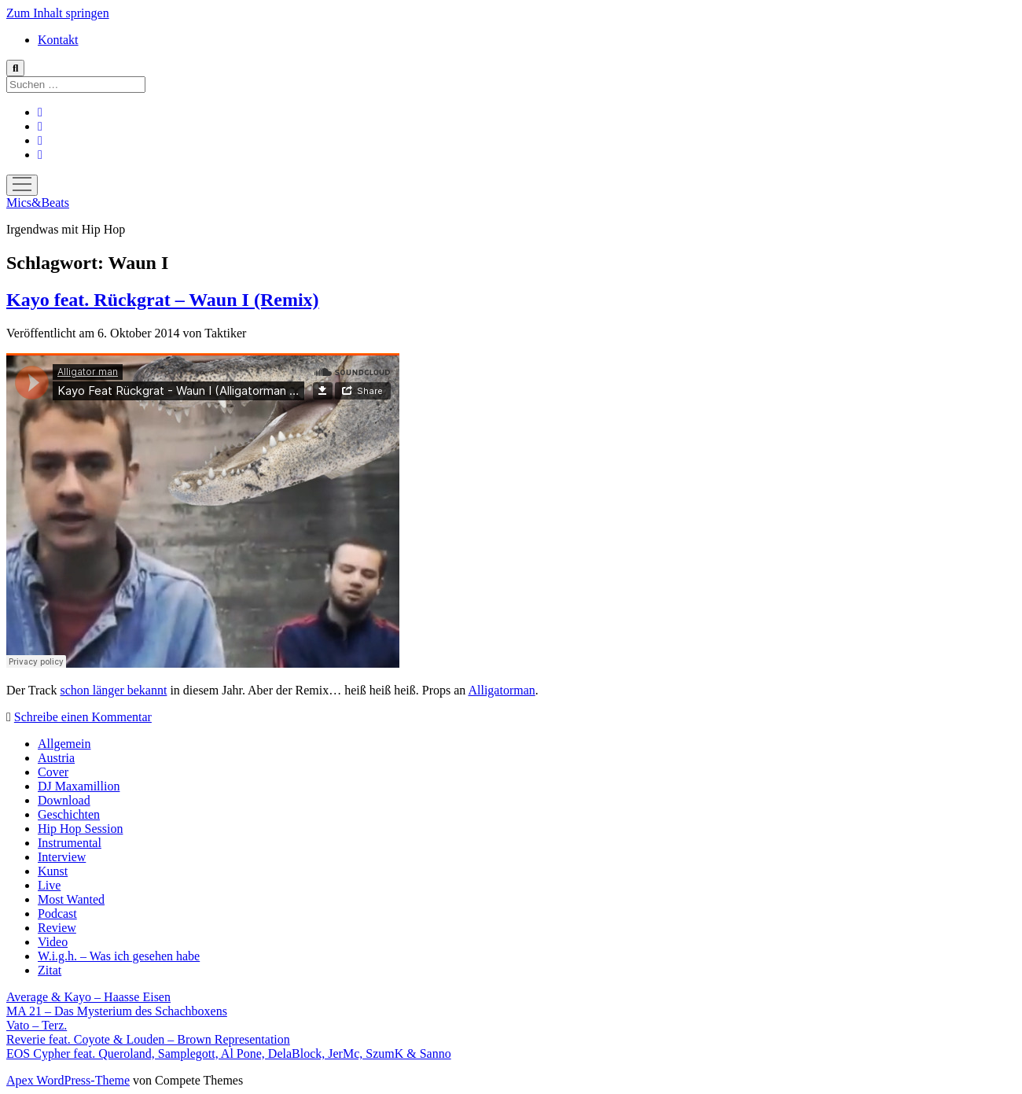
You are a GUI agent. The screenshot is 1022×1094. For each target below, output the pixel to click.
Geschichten (69, 814)
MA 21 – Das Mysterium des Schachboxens (116, 1011)
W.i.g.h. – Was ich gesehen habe (119, 956)
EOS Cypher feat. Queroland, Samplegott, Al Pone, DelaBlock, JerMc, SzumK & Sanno (228, 1053)
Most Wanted (71, 899)
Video (53, 942)
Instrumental (69, 842)
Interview (62, 857)
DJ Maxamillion (78, 786)
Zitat (49, 970)
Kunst (53, 871)
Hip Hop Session (80, 828)
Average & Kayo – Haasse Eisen (88, 997)
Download (64, 800)
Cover (53, 772)
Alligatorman (501, 690)
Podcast (57, 913)
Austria (56, 757)
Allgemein (64, 743)
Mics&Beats (37, 202)
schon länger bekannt (113, 690)
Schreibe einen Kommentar (83, 717)
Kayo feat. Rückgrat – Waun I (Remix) (162, 299)
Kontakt (58, 39)
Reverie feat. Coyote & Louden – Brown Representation (148, 1039)
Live (49, 885)
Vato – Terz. (36, 1025)
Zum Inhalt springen (57, 13)
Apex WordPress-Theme (68, 1080)
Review (57, 927)
